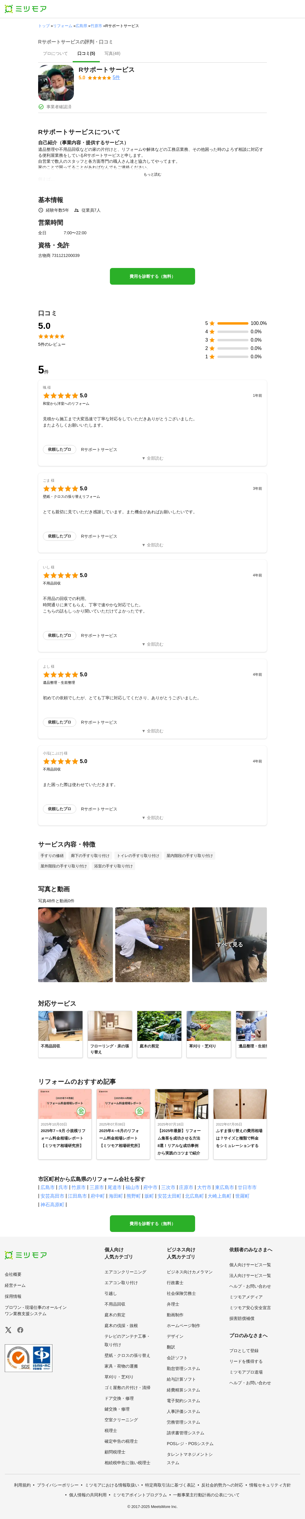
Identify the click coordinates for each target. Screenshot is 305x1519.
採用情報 (13, 1296)
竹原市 (96, 26)
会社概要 (13, 1274)
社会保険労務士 (181, 1293)
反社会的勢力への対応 (222, 1485)
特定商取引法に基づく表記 (170, 1485)
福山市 (132, 1187)
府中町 (98, 1196)
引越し (111, 1293)
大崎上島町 (219, 1196)
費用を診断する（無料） (152, 276)
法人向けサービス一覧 (250, 1275)
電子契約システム (183, 1400)
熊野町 (134, 1196)
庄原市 (186, 1187)
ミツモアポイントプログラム (140, 1494)
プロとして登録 (244, 1350)
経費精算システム (183, 1390)
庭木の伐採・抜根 (121, 1325)
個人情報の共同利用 (88, 1494)
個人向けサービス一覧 (250, 1264)
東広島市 (224, 1187)
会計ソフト (177, 1357)
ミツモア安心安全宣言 (250, 1307)
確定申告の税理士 (121, 1441)
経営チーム (15, 1285)
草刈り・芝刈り (119, 1376)
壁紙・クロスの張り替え (127, 1355)
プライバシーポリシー (58, 1485)
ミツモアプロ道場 (246, 1372)
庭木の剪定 (115, 1314)
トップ (44, 26)
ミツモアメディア (246, 1297)
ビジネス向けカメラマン (190, 1272)
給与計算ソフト (181, 1379)
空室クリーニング (121, 1419)
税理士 (111, 1430)
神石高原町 (52, 1204)
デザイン (175, 1336)
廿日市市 (247, 1187)
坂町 (149, 1196)
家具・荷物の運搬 (121, 1366)
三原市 (97, 1187)
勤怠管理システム (183, 1368)
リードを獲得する (246, 1361)
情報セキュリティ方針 (270, 1485)
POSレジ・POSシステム (190, 1443)
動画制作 (175, 1314)
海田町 (116, 1196)
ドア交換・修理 (119, 1398)
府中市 (150, 1187)
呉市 (63, 1187)
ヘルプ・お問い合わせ (250, 1286)
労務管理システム (183, 1422)
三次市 (168, 1187)
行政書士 (175, 1282)
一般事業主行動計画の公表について (206, 1494)
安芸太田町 (169, 1196)
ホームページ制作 (183, 1325)
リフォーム (62, 26)
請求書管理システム (185, 1432)
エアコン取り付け (121, 1282)
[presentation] (55, 54)
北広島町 (194, 1196)
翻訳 (171, 1347)
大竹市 (204, 1187)
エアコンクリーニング (125, 1272)
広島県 (81, 26)
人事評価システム (183, 1411)
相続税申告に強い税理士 (127, 1462)
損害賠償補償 (241, 1318)
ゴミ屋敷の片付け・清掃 (127, 1387)
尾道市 (115, 1187)
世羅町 (242, 1196)
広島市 (48, 1187)
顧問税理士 (115, 1452)
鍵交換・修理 (117, 1409)
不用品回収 (115, 1304)
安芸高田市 (52, 1196)
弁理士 (173, 1304)
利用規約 (22, 1485)
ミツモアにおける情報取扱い (112, 1485)
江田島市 (77, 1196)
